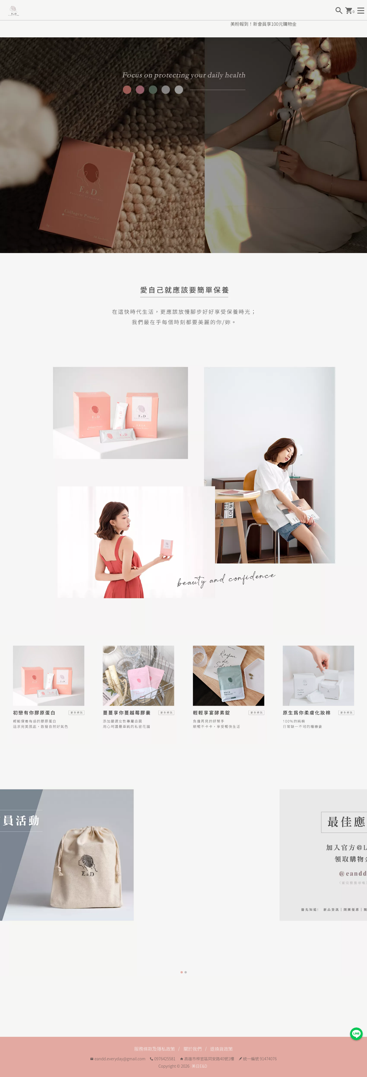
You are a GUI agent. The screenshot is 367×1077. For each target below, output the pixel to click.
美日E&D (199, 1066)
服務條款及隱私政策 (154, 1048)
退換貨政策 (221, 1048)
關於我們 (192, 1048)
